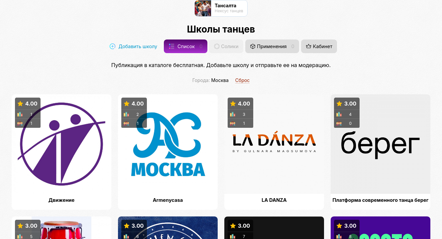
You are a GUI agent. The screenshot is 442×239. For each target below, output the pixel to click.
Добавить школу (133, 46)
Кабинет (319, 46)
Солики (226, 46)
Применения (272, 46)
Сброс (242, 80)
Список (186, 46)
